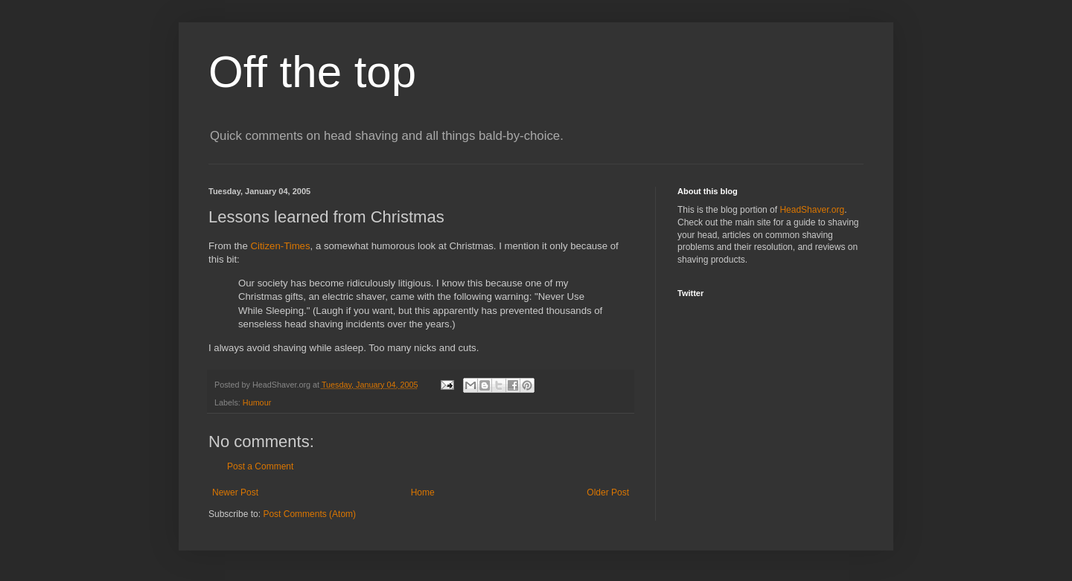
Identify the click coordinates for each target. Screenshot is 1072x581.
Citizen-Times (280, 245)
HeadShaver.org (811, 210)
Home (423, 492)
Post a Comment (260, 466)
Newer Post (235, 492)
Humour (257, 402)
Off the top (312, 72)
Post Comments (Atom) (309, 514)
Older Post (608, 492)
